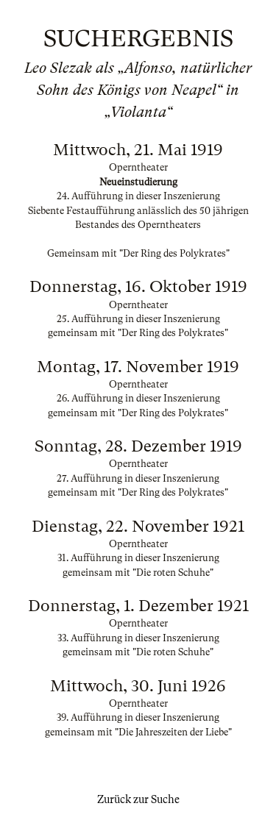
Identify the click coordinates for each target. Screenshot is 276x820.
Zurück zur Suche (138, 799)
